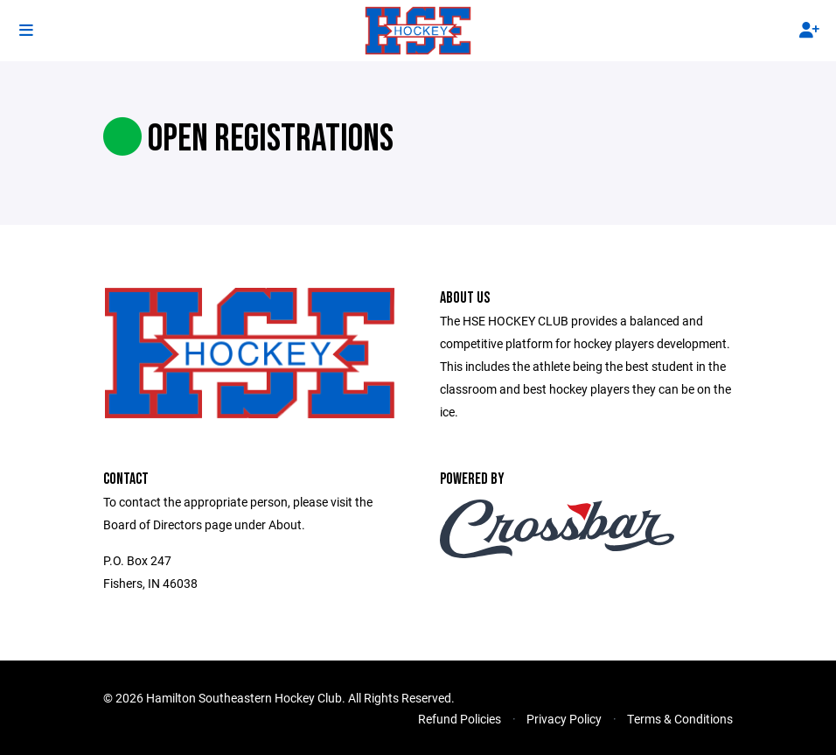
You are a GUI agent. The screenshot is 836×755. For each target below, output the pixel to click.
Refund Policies (459, 718)
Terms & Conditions (680, 718)
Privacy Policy (564, 718)
